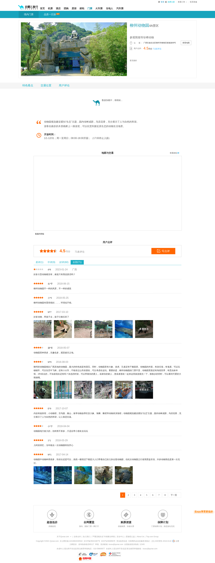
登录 (162, 2)
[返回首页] (28, 6)
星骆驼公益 (130, 537)
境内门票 (28, 14)
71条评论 (157, 49)
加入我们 (86, 537)
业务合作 (77, 537)
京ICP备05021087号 (92, 541)
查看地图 (186, 43)
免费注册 (171, 2)
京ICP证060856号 (108, 541)
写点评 (163, 251)
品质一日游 (50, 14)
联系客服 (193, 2)
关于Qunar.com (63, 537)
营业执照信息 (121, 541)
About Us (140, 537)
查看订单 (182, 2)
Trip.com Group (152, 537)
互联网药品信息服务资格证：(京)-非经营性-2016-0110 (149, 541)
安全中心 (120, 537)
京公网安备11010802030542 (71, 541)
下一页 (174, 495)
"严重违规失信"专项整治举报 (103, 537)
